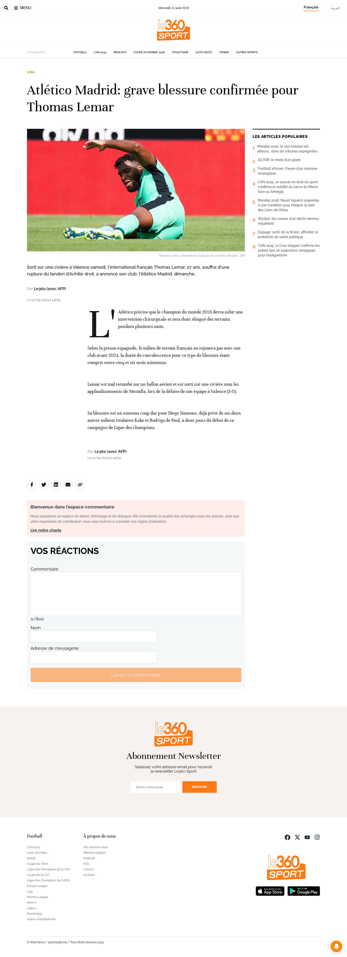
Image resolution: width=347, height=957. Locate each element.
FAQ (86, 864)
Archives (89, 875)
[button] (336, 946)
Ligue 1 (31, 908)
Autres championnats (41, 919)
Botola (31, 858)
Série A (31, 902)
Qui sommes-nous (95, 847)
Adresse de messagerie (55, 648)
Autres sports (247, 52)
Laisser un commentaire (136, 674)
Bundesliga (34, 913)
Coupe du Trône (37, 864)
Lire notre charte (45, 530)
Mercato (119, 52)
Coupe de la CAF (38, 875)
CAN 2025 (100, 52)
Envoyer (199, 787)
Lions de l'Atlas (37, 852)
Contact (88, 869)
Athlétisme (180, 52)
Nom (36, 627)
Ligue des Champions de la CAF (48, 869)
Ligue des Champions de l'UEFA (48, 880)
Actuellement (36, 52)
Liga (30, 72)
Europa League (37, 886)
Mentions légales (94, 852)
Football (80, 52)
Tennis (224, 52)
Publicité (89, 858)
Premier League (37, 897)
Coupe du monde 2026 (149, 52)
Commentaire (45, 569)
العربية (335, 8)
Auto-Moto (204, 52)
